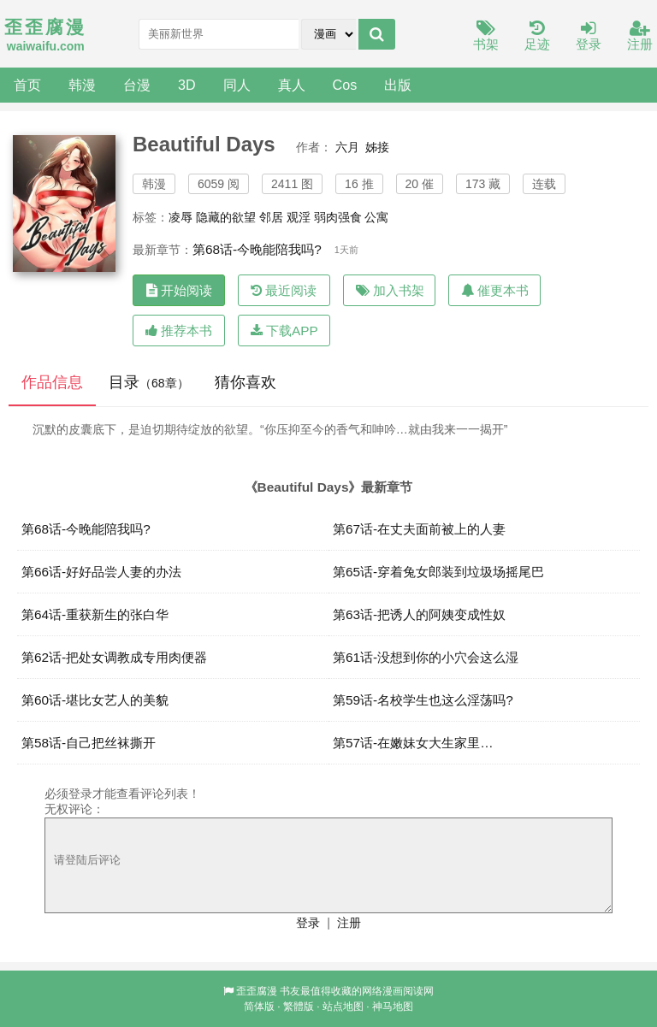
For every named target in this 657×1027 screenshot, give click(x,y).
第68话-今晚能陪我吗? (257, 249)
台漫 (137, 84)
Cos (345, 84)
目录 (149, 382)
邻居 (271, 217)
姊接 (377, 147)
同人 (237, 84)
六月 (347, 147)
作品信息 (52, 382)
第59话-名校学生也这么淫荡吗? (423, 700)
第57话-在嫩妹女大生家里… (413, 742)
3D (187, 84)
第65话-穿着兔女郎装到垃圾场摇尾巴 (438, 571)
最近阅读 (284, 290)
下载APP (284, 330)
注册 (640, 36)
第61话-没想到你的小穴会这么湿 (425, 657)
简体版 (259, 1006)
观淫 (299, 217)
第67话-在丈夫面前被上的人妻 (419, 529)
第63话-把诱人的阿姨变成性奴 (419, 614)
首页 (27, 84)
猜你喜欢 (245, 382)
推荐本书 (178, 330)
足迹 (537, 36)
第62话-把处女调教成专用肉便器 (114, 657)
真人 (291, 84)
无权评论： (74, 809)
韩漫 (82, 84)
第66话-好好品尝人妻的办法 (101, 571)
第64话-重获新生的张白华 (95, 614)
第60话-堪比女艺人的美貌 (95, 700)
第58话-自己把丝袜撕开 (88, 742)
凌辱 (180, 217)
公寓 (376, 217)
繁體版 (298, 1006)
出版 (397, 84)
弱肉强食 (338, 217)
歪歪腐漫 (256, 991)
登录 (588, 36)
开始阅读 (179, 290)
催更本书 (495, 290)
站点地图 (343, 1006)
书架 (486, 36)
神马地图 (392, 1006)
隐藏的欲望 (226, 217)
